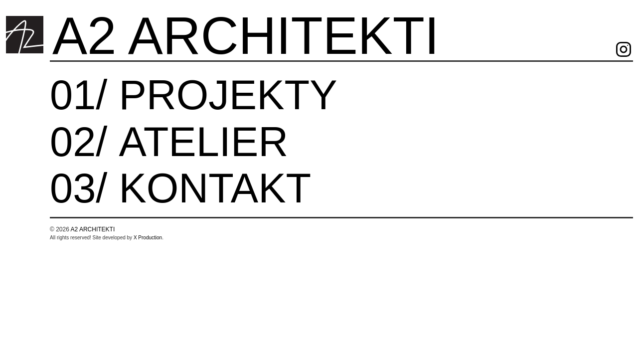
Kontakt (215, 190)
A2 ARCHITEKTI (245, 35)
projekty (228, 97)
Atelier (203, 144)
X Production (148, 237)
